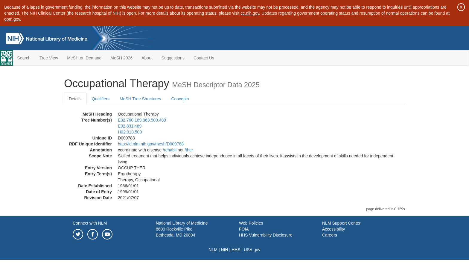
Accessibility (333, 229)
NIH (224, 249)
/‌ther (189, 150)
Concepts (180, 98)
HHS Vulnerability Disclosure (265, 235)
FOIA (244, 229)
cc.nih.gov (249, 13)
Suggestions (173, 58)
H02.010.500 (130, 132)
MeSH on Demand (84, 58)
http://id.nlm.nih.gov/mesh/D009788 (151, 144)
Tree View (48, 58)
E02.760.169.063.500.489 (142, 120)
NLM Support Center (341, 223)
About (147, 58)
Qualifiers (100, 98)
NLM (213, 249)
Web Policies (251, 223)
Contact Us (204, 58)
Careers (329, 235)
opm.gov (12, 19)
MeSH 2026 (121, 58)
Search (24, 58)
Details (75, 98)
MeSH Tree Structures (140, 98)
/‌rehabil (169, 150)
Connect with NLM (90, 223)
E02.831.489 (129, 126)
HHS (236, 249)
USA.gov (252, 249)
